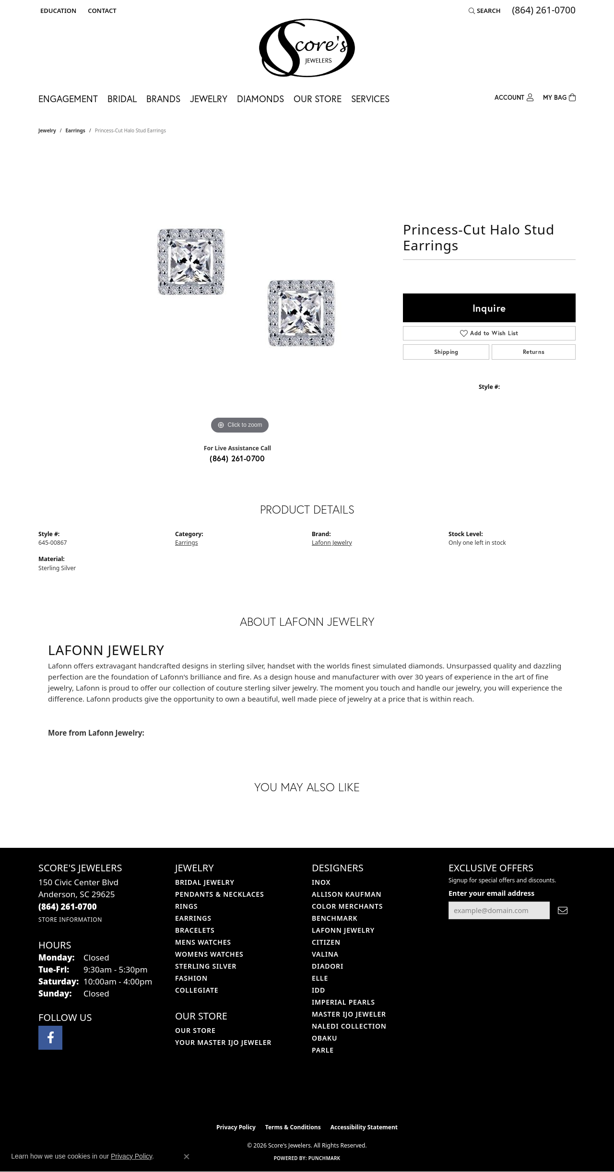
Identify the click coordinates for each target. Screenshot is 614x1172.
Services (370, 99)
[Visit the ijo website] (283, 1094)
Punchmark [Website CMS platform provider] (324, 1158)
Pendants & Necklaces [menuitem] (219, 894)
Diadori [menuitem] (327, 966)
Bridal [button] (122, 99)
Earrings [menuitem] (193, 918)
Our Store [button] (318, 99)
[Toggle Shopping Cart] (559, 96)
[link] (101, 10)
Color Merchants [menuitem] (347, 906)
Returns (534, 351)
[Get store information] (70, 919)
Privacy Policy (236, 1127)
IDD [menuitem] (318, 990)
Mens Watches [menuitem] (203, 942)
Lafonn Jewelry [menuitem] (343, 930)
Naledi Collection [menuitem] (349, 1026)
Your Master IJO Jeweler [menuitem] (223, 1042)
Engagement (68, 99)
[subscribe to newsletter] (563, 910)
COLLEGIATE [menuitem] (196, 990)
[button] (57, 10)
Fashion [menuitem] (191, 978)
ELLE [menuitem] (320, 978)
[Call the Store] (67, 906)
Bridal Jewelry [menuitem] (205, 882)
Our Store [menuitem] (195, 1030)
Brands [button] (163, 99)
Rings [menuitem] (186, 906)
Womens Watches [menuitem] (209, 954)
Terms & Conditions (293, 1127)
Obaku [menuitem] (324, 1038)
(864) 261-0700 (237, 458)
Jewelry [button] (208, 99)
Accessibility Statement (364, 1127)
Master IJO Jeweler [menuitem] (349, 1014)
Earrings (75, 130)
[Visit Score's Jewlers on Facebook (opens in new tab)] (50, 1038)
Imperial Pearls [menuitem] (343, 1002)
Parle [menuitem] (323, 1050)
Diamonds (260, 99)
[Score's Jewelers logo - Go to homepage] (307, 48)
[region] (240, 292)
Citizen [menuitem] (326, 942)
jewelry (47, 130)
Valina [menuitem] (325, 954)
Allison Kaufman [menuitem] (346, 894)
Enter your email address (491, 893)
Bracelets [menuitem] (194, 930)
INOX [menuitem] (321, 882)
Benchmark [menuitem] (334, 918)
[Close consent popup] (186, 1157)
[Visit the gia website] (329, 1094)
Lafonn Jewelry (332, 543)
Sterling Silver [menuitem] (205, 966)
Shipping (446, 351)
